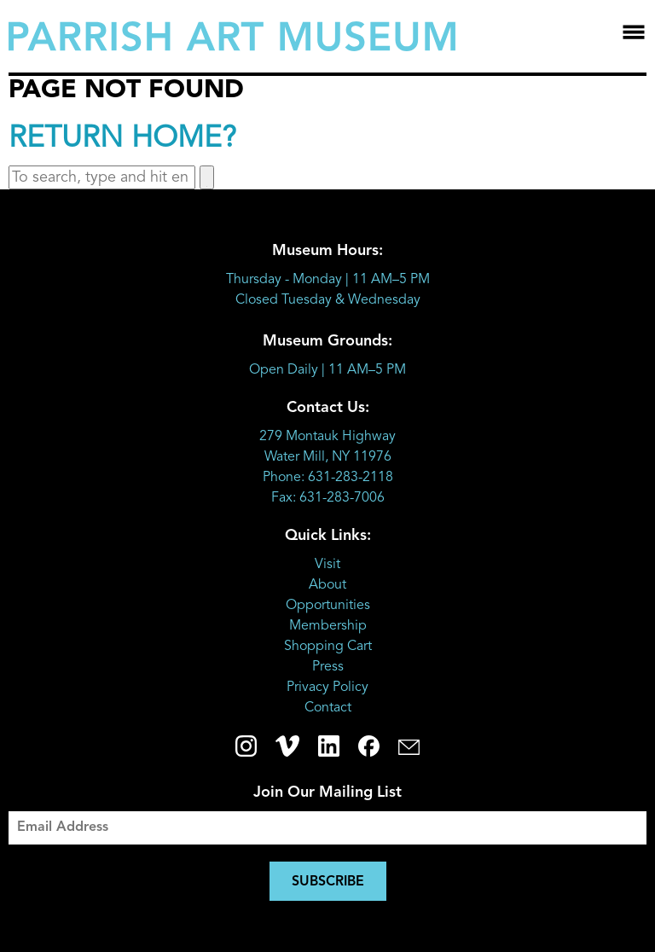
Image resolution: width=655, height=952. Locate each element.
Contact (327, 708)
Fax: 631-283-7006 (328, 498)
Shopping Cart (328, 646)
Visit (327, 565)
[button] (207, 177)
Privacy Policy (327, 687)
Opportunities (328, 605)
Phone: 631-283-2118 (328, 478)
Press (328, 667)
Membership (328, 626)
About (327, 585)
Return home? (122, 139)
